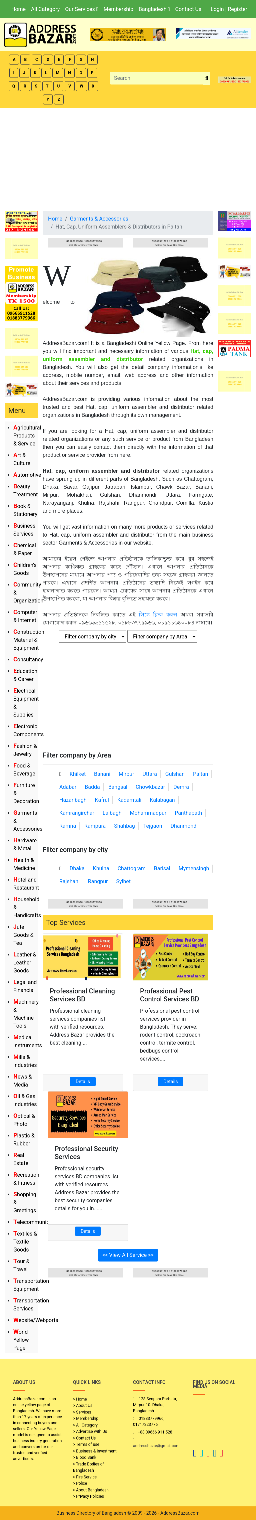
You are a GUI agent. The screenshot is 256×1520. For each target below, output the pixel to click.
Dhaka (77, 868)
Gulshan (175, 774)
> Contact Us (84, 1438)
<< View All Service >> (128, 1255)
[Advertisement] (128, 157)
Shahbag (124, 826)
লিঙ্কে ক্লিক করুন (158, 614)
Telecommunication (37, 1222)
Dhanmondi (184, 826)
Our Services (81, 9)
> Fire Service (85, 1477)
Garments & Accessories (99, 219)
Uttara (149, 774)
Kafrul (102, 800)
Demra (181, 787)
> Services (82, 1412)
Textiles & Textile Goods (25, 1242)
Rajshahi (69, 881)
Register (237, 9)
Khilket (78, 774)
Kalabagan (162, 800)
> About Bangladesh (91, 1490)
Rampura (95, 826)
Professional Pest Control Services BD (169, 995)
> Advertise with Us (90, 1431)
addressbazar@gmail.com (156, 1445)
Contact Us (188, 9)
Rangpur (98, 881)
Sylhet (123, 881)
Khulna (101, 868)
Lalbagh (112, 813)
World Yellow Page (21, 1340)
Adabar (67, 787)
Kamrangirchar (76, 813)
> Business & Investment (95, 1451)
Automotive (27, 475)
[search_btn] (206, 78)
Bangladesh (154, 9)
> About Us (82, 1405)
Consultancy (28, 659)
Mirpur (126, 774)
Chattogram (132, 868)
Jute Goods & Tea (23, 935)
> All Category (85, 1425)
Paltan (200, 774)
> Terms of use (86, 1444)
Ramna (67, 826)
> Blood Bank (84, 1457)
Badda (92, 787)
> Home (80, 1399)
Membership (118, 9)
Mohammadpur (148, 813)
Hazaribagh (73, 800)
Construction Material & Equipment (28, 640)
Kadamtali (129, 800)
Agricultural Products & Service (27, 435)
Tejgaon (152, 826)
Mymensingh (194, 868)
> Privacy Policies (88, 1496)
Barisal (162, 868)
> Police (80, 1483)
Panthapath (188, 813)
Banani (102, 774)
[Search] (157, 78)
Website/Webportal (36, 1320)
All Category (45, 9)
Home (18, 9)
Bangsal (117, 787)
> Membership (85, 1418)
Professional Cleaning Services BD (82, 995)
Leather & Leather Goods (24, 962)
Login (217, 9)
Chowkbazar (150, 787)
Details (83, 1081)
